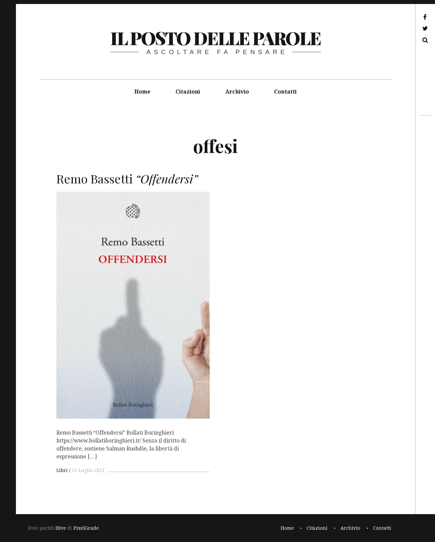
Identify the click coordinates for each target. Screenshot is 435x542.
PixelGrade (86, 528)
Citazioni (188, 92)
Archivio (237, 92)
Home (142, 92)
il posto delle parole (215, 38)
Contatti (285, 92)
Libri (62, 470)
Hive (60, 528)
